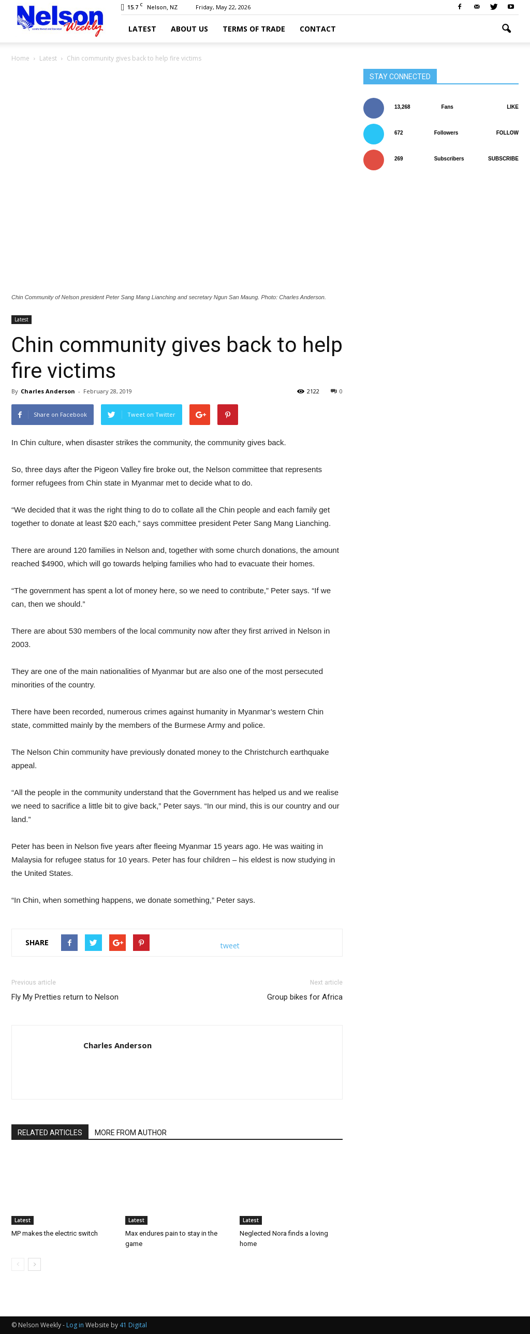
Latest (142, 29)
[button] (506, 29)
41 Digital (133, 1325)
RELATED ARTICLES (50, 1132)
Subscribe (503, 159)
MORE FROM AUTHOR (131, 1132)
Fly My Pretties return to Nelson (65, 997)
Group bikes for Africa (305, 997)
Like (513, 107)
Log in (75, 1325)
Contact (318, 29)
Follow (507, 133)
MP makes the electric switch (54, 1233)
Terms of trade (254, 29)
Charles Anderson (48, 391)
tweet (230, 945)
